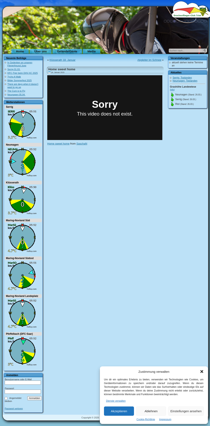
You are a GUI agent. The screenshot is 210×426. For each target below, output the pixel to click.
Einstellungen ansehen (186, 411)
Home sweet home (61, 69)
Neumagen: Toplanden (185, 80)
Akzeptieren (119, 411)
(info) (172, 90)
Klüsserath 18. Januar (62, 59)
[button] (202, 371)
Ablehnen (150, 411)
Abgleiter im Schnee (149, 59)
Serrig (9, 106)
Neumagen (12, 144)
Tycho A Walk (14, 76)
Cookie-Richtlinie (145, 419)
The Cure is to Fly (16, 91)
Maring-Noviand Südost (20, 258)
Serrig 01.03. (13, 69)
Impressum (165, 419)
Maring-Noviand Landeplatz (22, 296)
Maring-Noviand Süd (18, 220)
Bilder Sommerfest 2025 (19, 80)
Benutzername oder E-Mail (18, 379)
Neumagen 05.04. (16, 94)
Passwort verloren (14, 408)
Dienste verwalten (116, 400)
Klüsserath (12, 182)
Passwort (9, 388)
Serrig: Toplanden (182, 77)
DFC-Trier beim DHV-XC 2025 (22, 73)
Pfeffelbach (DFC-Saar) (19, 333)
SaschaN (81, 143)
